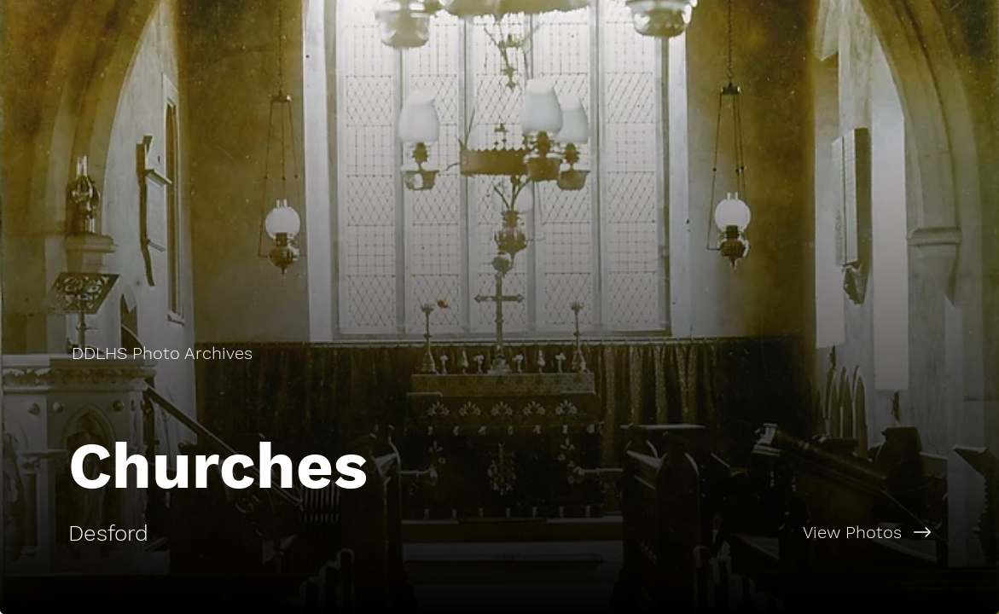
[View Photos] (750, 532)
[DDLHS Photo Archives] (163, 353)
